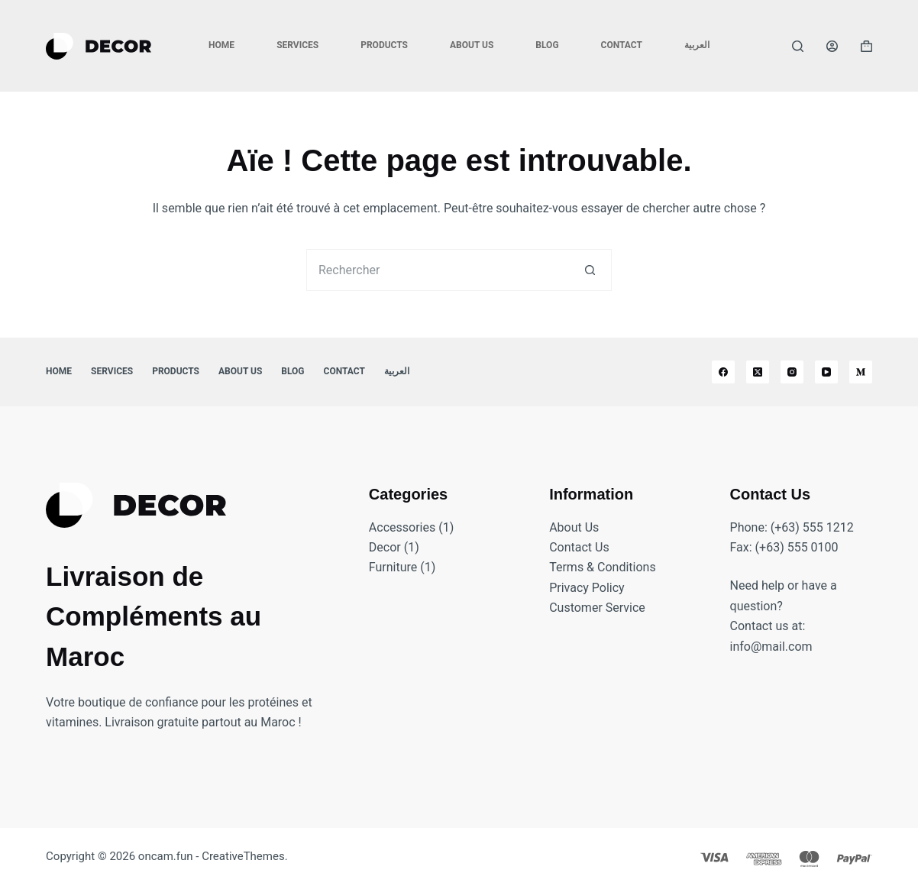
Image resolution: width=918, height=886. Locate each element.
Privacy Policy (587, 587)
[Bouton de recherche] (591, 270)
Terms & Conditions (602, 567)
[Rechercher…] (438, 270)
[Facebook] (723, 372)
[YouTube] (826, 372)
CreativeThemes (243, 856)
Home (221, 45)
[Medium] (860, 372)
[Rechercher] (797, 46)
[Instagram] (792, 372)
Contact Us (579, 547)
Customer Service (597, 607)
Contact (621, 45)
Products (384, 45)
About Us (471, 45)
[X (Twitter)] (757, 372)
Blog (546, 45)
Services (297, 45)
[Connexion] (832, 46)
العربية (697, 45)
